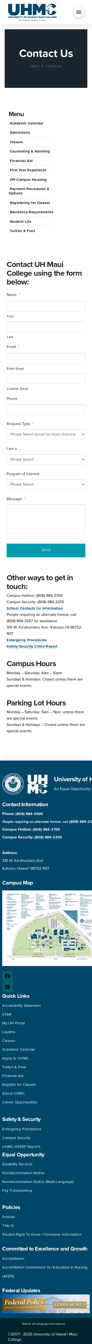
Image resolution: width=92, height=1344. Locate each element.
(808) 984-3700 (46, 829)
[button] (78, 12)
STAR (7, 1014)
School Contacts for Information (35, 608)
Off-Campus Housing (28, 179)
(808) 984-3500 (29, 814)
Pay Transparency (17, 1190)
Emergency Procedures (27, 640)
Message (16, 499)
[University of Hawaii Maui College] (32, 12)
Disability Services (17, 1164)
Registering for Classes (30, 203)
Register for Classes (19, 1084)
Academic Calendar (26, 123)
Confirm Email (17, 389)
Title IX (8, 1225)
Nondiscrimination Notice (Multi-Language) (38, 1182)
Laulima (8, 1032)
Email (13, 346)
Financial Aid (21, 161)
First (10, 316)
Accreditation (13, 1258)
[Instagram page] (7, 987)
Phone (12, 398)
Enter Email (15, 369)
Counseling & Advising (30, 151)
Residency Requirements (31, 212)
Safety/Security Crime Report (32, 646)
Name (13, 294)
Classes (16, 142)
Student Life (20, 221)
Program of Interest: (23, 473)
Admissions (20, 132)
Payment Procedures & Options (29, 191)
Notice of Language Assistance (43, 1323)
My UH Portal (13, 1023)
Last (10, 337)
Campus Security (16, 1138)
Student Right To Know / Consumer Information (41, 1234)
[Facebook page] (7, 976)
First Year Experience (28, 170)
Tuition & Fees (22, 231)
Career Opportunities (20, 1102)
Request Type (20, 423)
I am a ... (14, 448)
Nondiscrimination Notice (23, 1173)
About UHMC (13, 1093)
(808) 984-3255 (48, 837)
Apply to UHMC (15, 1058)
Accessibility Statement (21, 1005)
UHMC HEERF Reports (21, 1146)
